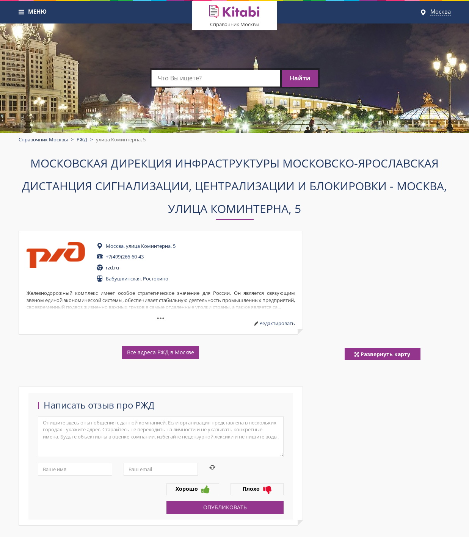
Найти (300, 78)
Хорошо (193, 489)
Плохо (257, 489)
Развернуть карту (382, 354)
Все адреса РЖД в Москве (160, 352)
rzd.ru (112, 267)
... (161, 315)
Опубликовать (225, 507)
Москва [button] (440, 11)
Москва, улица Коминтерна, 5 (141, 246)
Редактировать (277, 323)
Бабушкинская (123, 278)
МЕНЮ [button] (37, 11)
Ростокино (155, 278)
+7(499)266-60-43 (125, 256)
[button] (22, 12)
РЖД (82, 139)
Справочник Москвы (234, 24)
